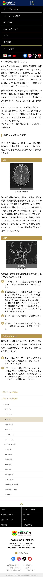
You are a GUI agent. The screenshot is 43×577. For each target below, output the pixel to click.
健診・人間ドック (7, 520)
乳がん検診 (9, 439)
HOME (3, 509)
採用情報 (4, 525)
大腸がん (8, 449)
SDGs (25, 520)
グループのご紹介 (29, 509)
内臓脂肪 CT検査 (11, 489)
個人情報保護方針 (13, 565)
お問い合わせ (24, 553)
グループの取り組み (8, 515)
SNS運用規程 (27, 565)
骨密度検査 (9, 479)
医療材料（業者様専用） (15, 570)
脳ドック (8, 419)
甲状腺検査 (9, 474)
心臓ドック (9, 424)
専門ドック (8, 414)
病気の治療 (26, 515)
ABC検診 (8, 464)
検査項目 (6, 404)
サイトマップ (14, 568)
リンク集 (26, 568)
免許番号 (30, 570)
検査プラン (7, 409)
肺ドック (8, 429)
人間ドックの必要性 (9, 392)
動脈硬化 (8, 494)
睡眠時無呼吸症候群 (12, 484)
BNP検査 (8, 469)
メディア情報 (27, 525)
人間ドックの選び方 (9, 399)
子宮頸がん (9, 459)
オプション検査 (9, 444)
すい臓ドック (10, 434)
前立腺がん (9, 454)
